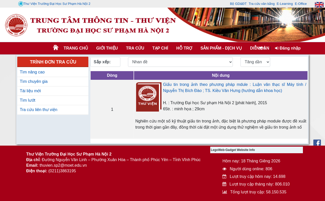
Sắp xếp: (102, 62)
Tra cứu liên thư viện (38, 109)
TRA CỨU (135, 48)
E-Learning (285, 4)
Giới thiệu (107, 48)
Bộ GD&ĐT (238, 4)
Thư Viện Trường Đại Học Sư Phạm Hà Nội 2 (54, 3)
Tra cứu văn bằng (261, 4)
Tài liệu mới (30, 91)
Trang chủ (76, 48)
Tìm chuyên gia (33, 81)
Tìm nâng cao (32, 72)
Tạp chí (160, 48)
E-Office (301, 4)
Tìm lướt (27, 100)
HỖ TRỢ (184, 48)
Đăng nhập (288, 48)
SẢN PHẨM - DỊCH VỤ (220, 48)
